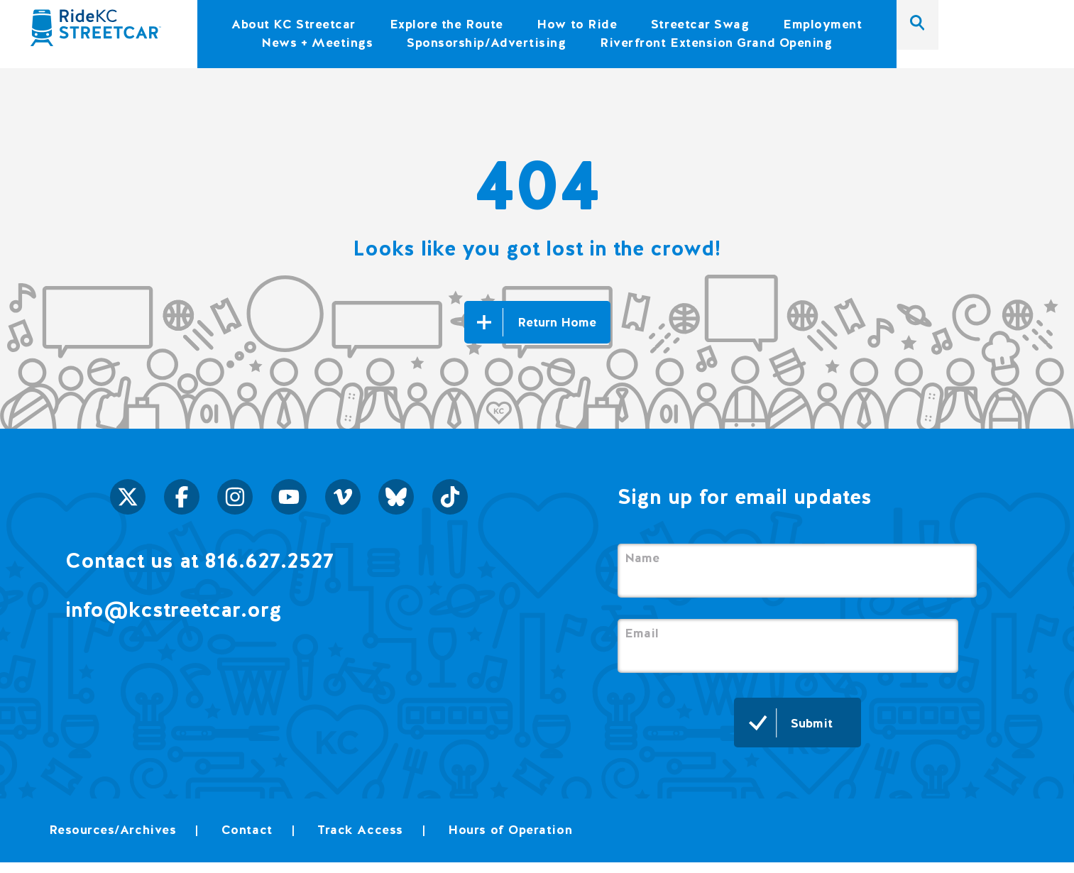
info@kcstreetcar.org (173, 609)
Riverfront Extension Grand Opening (716, 42)
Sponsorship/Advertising (486, 42)
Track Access (359, 829)
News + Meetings (317, 42)
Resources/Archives (113, 829)
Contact (247, 829)
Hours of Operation (510, 829)
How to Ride (577, 24)
